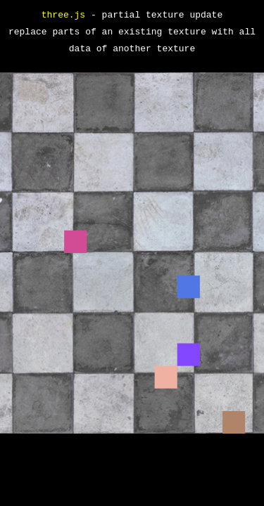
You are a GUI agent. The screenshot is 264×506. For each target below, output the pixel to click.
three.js (63, 15)
